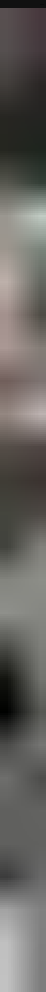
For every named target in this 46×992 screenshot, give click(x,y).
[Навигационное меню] (42, 4)
